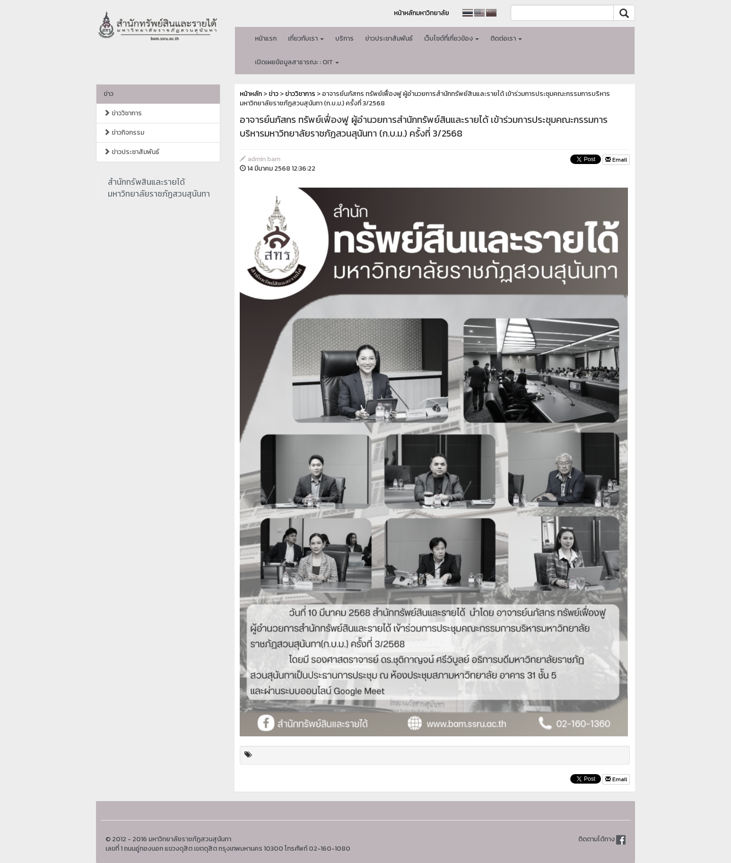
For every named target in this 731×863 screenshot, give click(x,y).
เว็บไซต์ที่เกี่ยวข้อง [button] (451, 38)
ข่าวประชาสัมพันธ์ (389, 38)
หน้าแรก (266, 38)
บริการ (344, 38)
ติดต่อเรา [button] (506, 38)
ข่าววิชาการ (123, 113)
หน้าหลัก (251, 94)
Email (616, 159)
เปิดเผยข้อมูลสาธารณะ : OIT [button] (297, 62)
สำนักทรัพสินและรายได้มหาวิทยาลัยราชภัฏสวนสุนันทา (159, 188)
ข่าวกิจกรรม (124, 133)
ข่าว (108, 94)
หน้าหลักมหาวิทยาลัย (421, 13)
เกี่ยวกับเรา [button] (306, 38)
